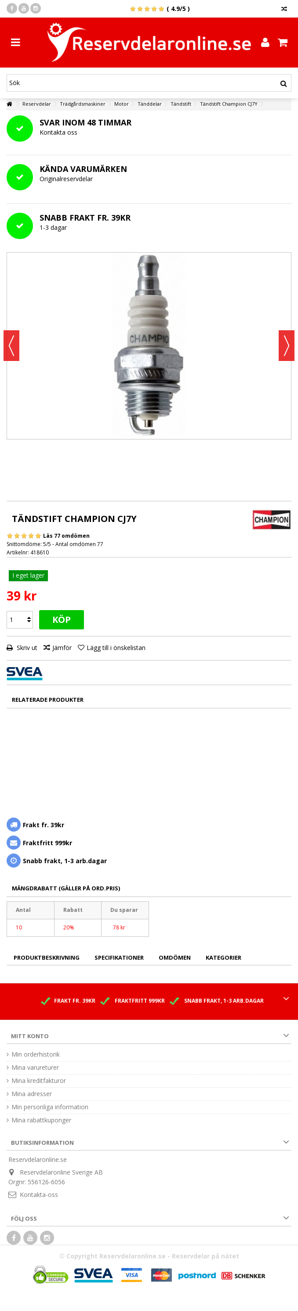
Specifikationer (119, 957)
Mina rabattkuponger (41, 1120)
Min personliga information (49, 1107)
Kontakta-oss (39, 1194)
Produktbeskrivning (47, 957)
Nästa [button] (286, 345)
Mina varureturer (35, 1068)
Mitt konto (30, 1036)
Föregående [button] (11, 345)
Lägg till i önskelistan (116, 647)
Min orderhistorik (35, 1054)
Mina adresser (31, 1094)
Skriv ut (26, 647)
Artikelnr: (18, 552)
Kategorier (223, 957)
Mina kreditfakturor (38, 1081)
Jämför (62, 647)
